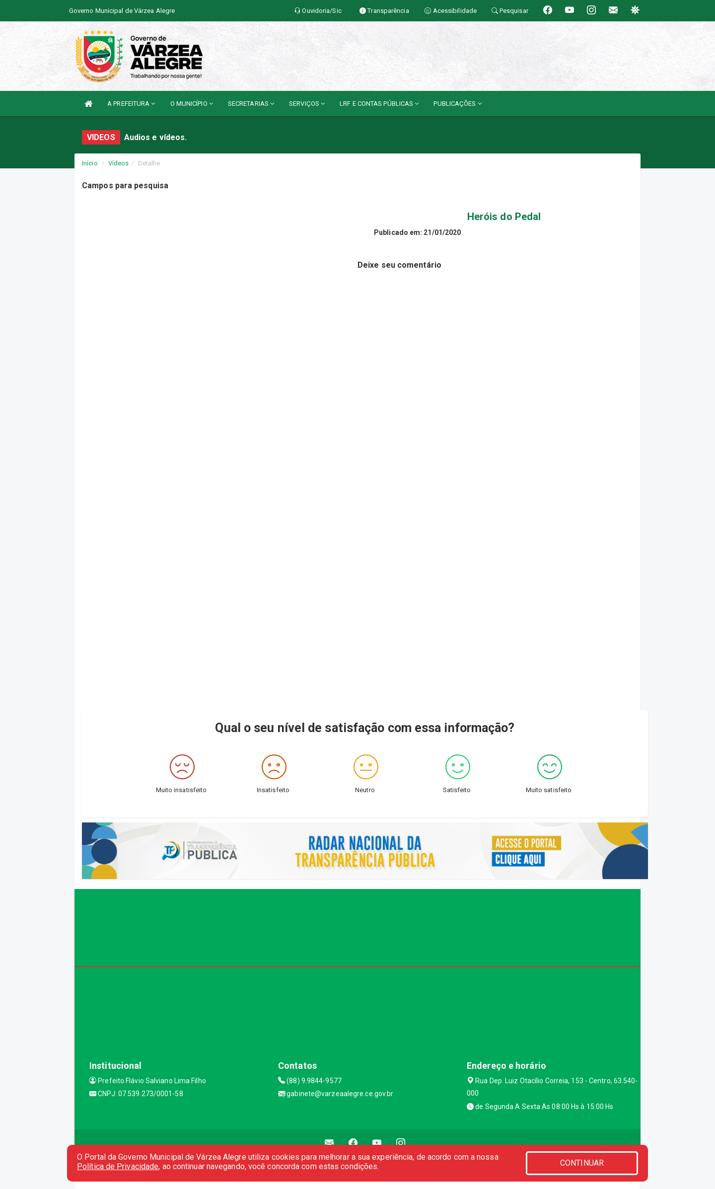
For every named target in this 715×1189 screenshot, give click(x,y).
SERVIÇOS (307, 103)
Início (90, 163)
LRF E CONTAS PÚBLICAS (379, 103)
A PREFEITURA (131, 103)
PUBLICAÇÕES (457, 103)
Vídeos (118, 163)
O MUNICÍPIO (191, 103)
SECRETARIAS (251, 103)
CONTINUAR (582, 1163)
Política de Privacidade (117, 1166)
